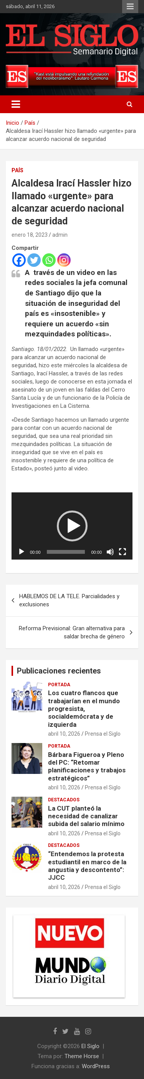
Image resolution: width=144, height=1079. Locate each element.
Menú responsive (130, 6)
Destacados (63, 799)
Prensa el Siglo (103, 734)
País (17, 170)
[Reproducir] (21, 552)
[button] (72, 526)
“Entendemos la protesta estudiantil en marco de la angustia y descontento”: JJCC (87, 865)
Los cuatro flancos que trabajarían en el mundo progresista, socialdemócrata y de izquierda (84, 708)
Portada (59, 684)
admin (60, 235)
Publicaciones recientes (59, 670)
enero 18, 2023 (30, 235)
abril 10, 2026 (64, 734)
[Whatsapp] (49, 260)
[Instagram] (64, 260)
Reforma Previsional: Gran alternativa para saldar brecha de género (72, 632)
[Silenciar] (110, 552)
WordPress (96, 1066)
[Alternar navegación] (16, 104)
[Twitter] (34, 260)
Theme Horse (82, 1056)
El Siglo (90, 1046)
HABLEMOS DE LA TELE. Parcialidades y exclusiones (69, 600)
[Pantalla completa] (122, 552)
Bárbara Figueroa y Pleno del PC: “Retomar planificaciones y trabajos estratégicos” (87, 766)
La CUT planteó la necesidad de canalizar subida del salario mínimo (86, 816)
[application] (72, 526)
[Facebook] (19, 260)
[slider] (66, 552)
